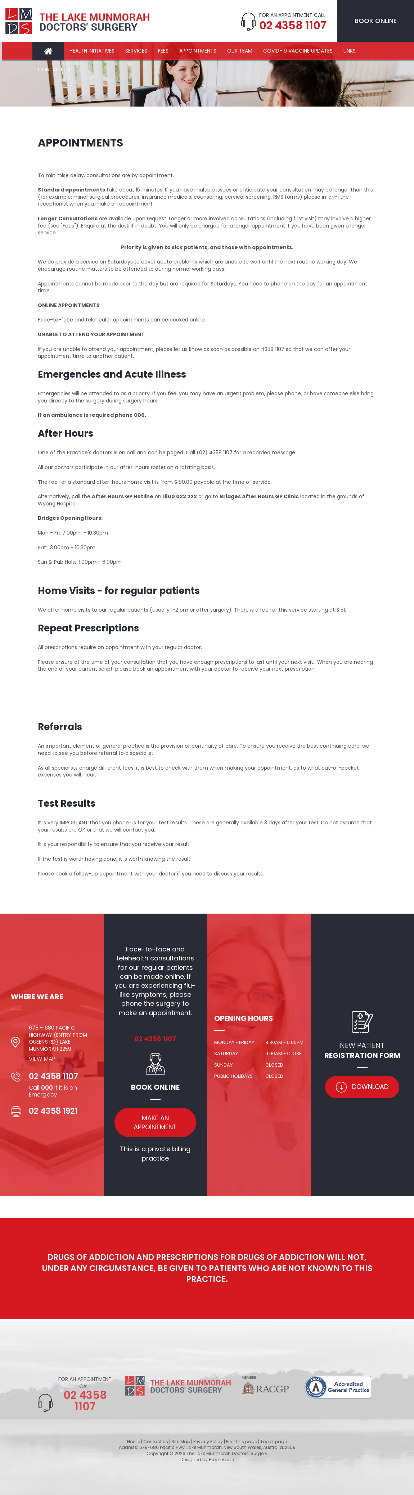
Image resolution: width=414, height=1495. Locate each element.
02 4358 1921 (53, 1111)
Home (48, 51)
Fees (163, 50)
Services (136, 50)
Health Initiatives (91, 50)
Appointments (197, 50)
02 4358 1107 (292, 25)
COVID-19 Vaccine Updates (298, 50)
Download (362, 1087)
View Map (42, 1058)
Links (349, 50)
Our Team (239, 50)
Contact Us (54, 69)
